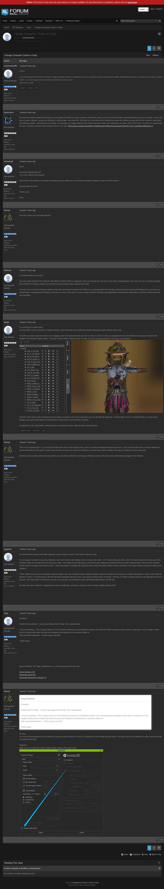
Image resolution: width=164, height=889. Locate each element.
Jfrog (6, 613)
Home (5, 20)
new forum (132, 2)
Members (49, 20)
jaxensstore (9, 112)
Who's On (59, 20)
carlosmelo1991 (28, 38)
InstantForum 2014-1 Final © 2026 (85, 883)
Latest (21, 20)
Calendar (39, 20)
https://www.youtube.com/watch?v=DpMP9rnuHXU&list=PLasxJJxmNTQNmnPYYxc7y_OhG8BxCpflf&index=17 (110, 126)
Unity (29, 27)
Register (159, 9)
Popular (29, 20)
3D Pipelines (18, 27)
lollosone (7, 270)
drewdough (8, 161)
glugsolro (8, 549)
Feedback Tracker (72, 20)
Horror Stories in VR (27, 672)
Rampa (7, 210)
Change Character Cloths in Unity (49, 27)
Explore (13, 20)
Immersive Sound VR (27, 675)
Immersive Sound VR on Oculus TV (32, 678)
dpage (6, 322)
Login (152, 9)
